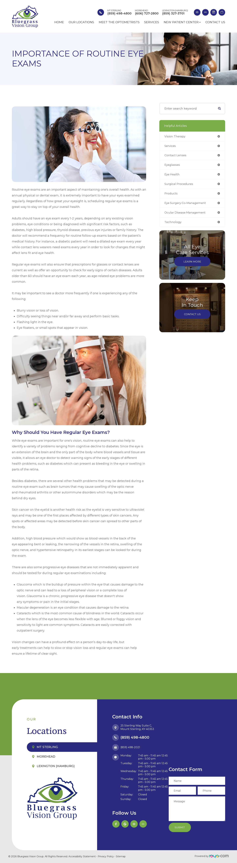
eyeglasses (172, 165)
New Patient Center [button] (182, 22)
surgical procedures (179, 185)
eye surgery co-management (186, 204)
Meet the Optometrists (119, 22)
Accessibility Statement (82, 856)
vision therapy (175, 136)
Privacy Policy (106, 856)
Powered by (212, 856)
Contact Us (215, 22)
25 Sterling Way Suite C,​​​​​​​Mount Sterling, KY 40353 (137, 727)
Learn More (192, 263)
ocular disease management (186, 214)
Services (151, 22)
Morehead (46, 756)
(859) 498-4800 (134, 737)
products (171, 195)
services (170, 146)
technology (173, 224)
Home (59, 22)
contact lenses (175, 156)
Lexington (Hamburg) (56, 766)
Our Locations (81, 22)
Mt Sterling (47, 747)
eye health (172, 175)
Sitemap (121, 856)
